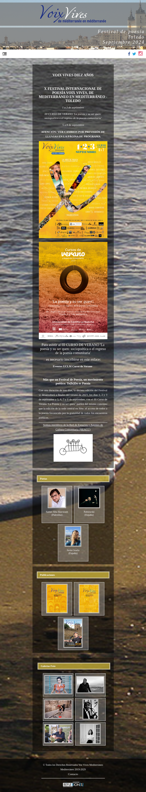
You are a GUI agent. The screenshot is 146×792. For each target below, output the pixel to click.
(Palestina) (57, 514)
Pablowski (89, 511)
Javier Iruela (73, 550)
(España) (89, 514)
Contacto (73, 774)
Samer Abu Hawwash (57, 511)
